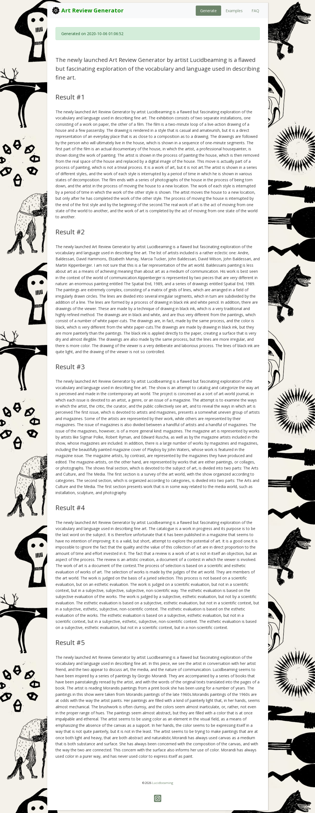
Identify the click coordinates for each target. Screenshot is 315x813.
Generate (208, 10)
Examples (234, 10)
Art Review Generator (88, 10)
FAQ (255, 10)
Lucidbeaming (162, 783)
